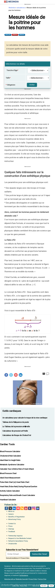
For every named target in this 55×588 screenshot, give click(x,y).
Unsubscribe (12, 544)
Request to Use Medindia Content (19, 538)
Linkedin (20, 375)
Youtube (26, 508)
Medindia (12, 8)
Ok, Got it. (44, 585)
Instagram (33, 508)
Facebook (6, 375)
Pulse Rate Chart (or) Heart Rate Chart (14, 482)
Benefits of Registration (16, 517)
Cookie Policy (15, 585)
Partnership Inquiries (15, 536)
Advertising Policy (14, 519)
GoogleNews (37, 508)
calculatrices (21, 8)
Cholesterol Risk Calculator (10, 456)
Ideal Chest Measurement (10, 478)
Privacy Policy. (25, 558)
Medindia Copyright (22, 579)
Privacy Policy (33, 579)
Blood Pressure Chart (8, 473)
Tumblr (30, 508)
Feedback (11, 531)
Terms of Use (42, 579)
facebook (6, 508)
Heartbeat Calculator (8, 500)
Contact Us (12, 523)
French (15, 34)
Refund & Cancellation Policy (18, 541)
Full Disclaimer (23, 575)
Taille (8, 78)
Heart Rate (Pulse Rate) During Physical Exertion (18, 487)
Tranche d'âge (12, 70)
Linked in (14, 508)
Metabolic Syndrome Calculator (12, 465)
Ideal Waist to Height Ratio (10, 460)
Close (51, 585)
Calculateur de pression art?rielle (15, 431)
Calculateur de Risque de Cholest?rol (16, 435)
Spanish (21, 34)
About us (11, 511)
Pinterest (16, 375)
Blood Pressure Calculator (10, 451)
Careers (11, 514)
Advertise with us (9, 579)
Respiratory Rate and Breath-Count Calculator (17, 495)
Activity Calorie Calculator (10, 491)
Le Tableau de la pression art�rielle (16, 426)
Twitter (11, 375)
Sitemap (11, 529)
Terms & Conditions (12, 558)
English (7, 34)
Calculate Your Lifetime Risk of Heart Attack (17, 469)
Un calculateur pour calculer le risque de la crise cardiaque (24, 418)
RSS (22, 508)
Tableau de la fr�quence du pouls (15, 422)
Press (10, 526)
